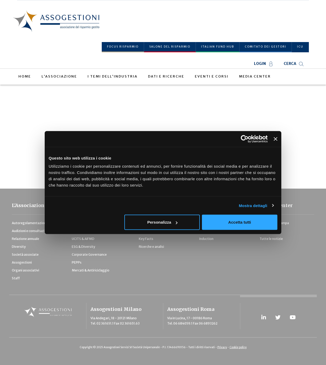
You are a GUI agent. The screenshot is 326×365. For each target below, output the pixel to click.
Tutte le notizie (271, 239)
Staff (16, 278)
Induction (206, 239)
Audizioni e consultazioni (30, 231)
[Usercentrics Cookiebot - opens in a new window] (245, 139)
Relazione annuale (25, 239)
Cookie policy (238, 347)
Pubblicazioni (269, 231)
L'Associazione (59, 76)
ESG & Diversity (83, 247)
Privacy (222, 347)
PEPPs (77, 262)
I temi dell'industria (112, 76)
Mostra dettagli (253, 205)
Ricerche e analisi (151, 247)
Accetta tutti (239, 222)
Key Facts (146, 239)
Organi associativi (25, 270)
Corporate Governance (89, 254)
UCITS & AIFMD (83, 239)
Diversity (19, 247)
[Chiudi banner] (275, 139)
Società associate (25, 254)
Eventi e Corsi (211, 76)
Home (24, 76)
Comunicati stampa (274, 223)
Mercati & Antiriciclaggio (90, 270)
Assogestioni (22, 262)
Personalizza (162, 222)
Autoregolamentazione (30, 223)
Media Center (255, 76)
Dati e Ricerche (166, 76)
